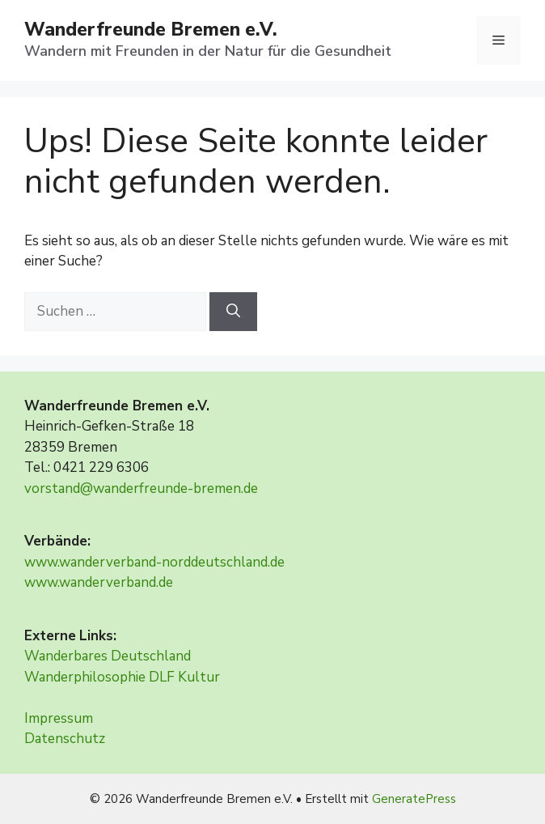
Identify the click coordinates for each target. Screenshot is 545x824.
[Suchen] (233, 311)
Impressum (58, 718)
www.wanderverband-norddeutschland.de (154, 562)
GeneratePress (414, 799)
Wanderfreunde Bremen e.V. (150, 29)
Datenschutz (64, 738)
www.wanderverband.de (98, 582)
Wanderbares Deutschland (107, 656)
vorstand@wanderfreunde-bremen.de (141, 488)
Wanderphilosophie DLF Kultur (122, 677)
